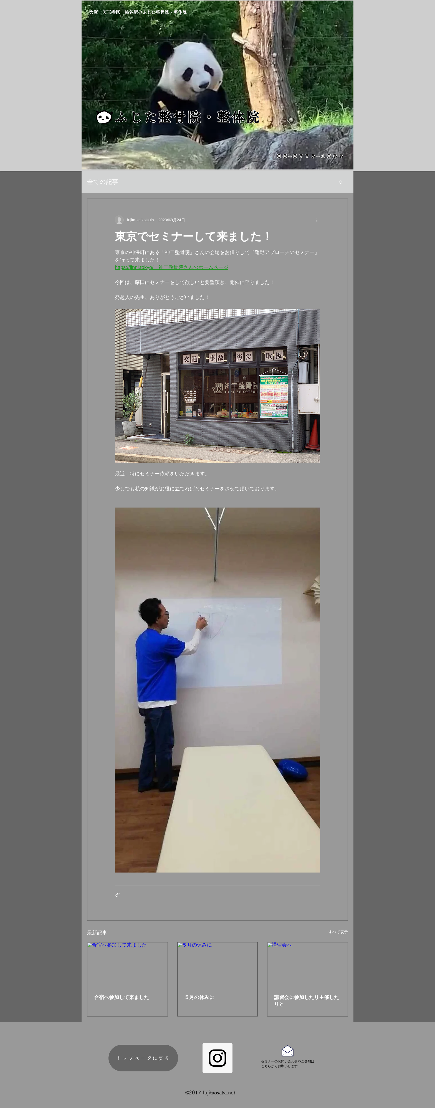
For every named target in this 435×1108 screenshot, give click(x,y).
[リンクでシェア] (117, 894)
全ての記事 (102, 181)
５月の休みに (199, 997)
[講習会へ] (307, 964)
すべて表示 (338, 932)
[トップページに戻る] (143, 1058)
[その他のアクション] (316, 220)
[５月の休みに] (218, 964)
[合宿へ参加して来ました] (127, 964)
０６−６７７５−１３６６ (310, 156)
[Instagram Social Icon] (217, 1058)
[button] (340, 182)
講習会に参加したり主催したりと (306, 1001)
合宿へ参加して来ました (121, 997)
